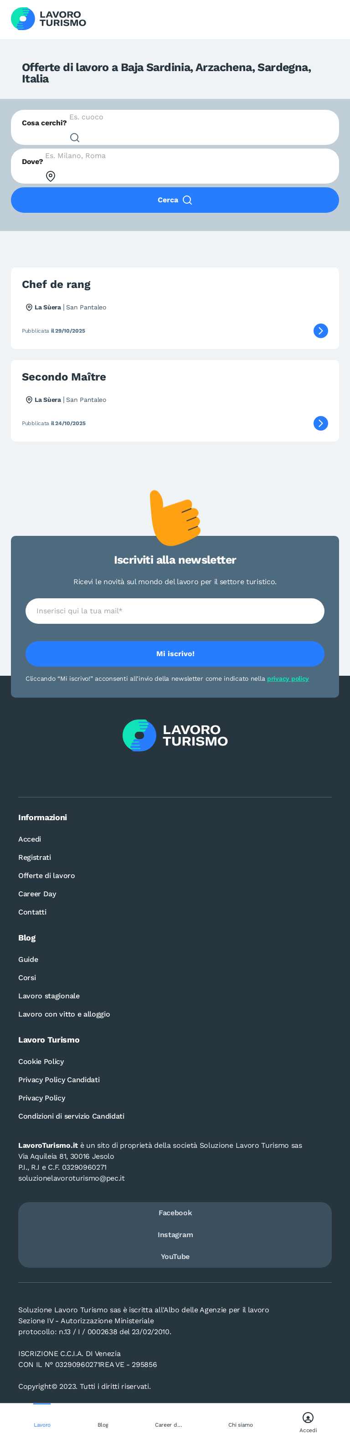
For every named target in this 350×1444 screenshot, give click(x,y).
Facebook (175, 1212)
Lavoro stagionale (49, 996)
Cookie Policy (41, 1061)
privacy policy (288, 678)
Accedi (29, 839)
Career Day (37, 893)
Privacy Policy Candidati (58, 1079)
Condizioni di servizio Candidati (71, 1116)
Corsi (27, 977)
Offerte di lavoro (46, 875)
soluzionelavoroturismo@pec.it (71, 1178)
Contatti (32, 912)
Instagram (175, 1234)
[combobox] (175, 127)
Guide (28, 959)
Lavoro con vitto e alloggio (64, 1014)
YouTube (175, 1256)
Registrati (34, 857)
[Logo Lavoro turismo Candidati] (48, 19)
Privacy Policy (41, 1098)
